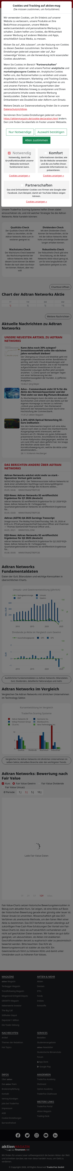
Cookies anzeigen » (19, 175)
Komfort (56, 152)
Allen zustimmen (36, 140)
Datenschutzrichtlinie (15, 109)
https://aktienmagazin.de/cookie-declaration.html (31, 118)
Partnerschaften (38, 185)
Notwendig (22, 152)
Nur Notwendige (20, 132)
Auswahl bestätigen (50, 132)
